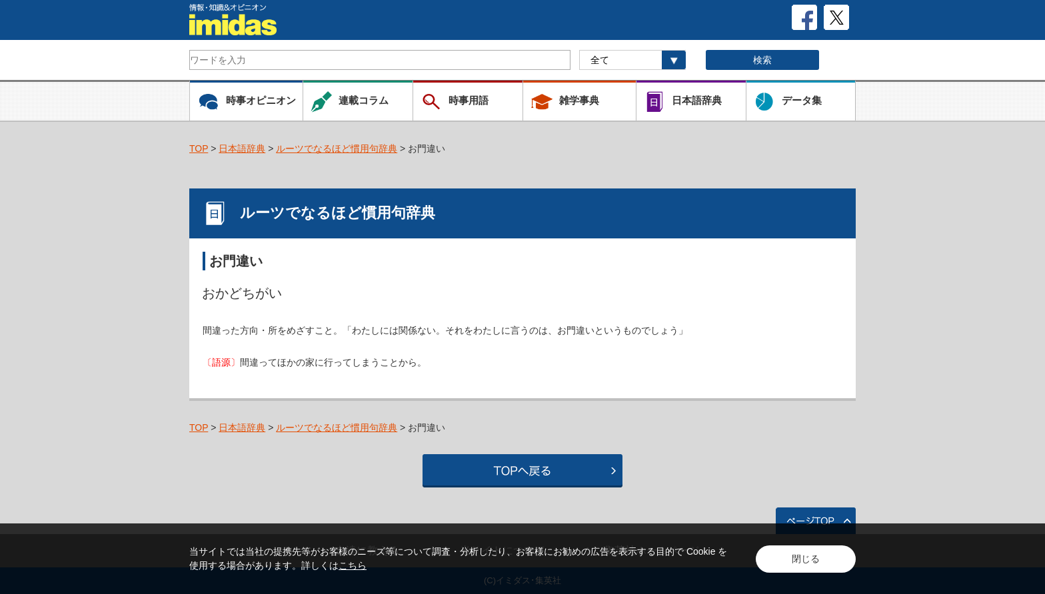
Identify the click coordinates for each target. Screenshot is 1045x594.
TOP (198, 148)
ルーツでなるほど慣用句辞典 (336, 148)
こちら (353, 565)
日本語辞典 (242, 148)
